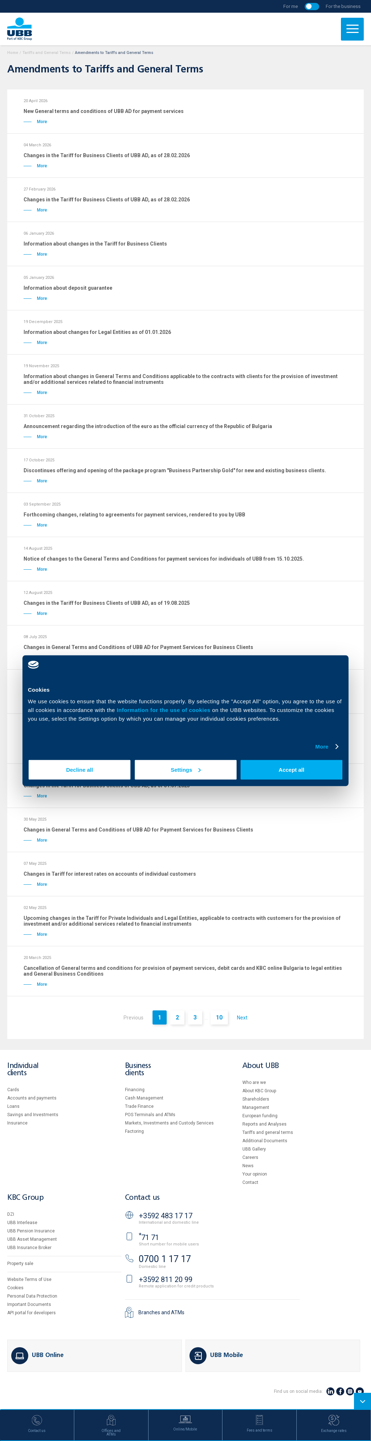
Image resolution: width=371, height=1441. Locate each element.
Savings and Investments (32, 1114)
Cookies (15, 1287)
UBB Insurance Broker (29, 1247)
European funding (260, 1115)
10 (219, 1017)
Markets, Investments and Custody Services (169, 1123)
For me (290, 6)
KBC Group (25, 1197)
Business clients (138, 1070)
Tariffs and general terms (267, 1132)
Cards (13, 1089)
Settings (186, 769)
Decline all (79, 769)
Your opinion (254, 1174)
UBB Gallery (254, 1149)
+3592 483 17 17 (165, 1215)
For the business (343, 6)
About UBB (260, 1066)
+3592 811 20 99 (165, 1279)
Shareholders (255, 1099)
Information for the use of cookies (164, 710)
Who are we (254, 1082)
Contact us (142, 1197)
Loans (13, 1106)
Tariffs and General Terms (46, 52)
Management (255, 1107)
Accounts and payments (32, 1098)
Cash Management (144, 1098)
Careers (250, 1157)
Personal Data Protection (32, 1296)
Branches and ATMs (161, 1312)
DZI (10, 1214)
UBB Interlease (22, 1222)
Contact (250, 1182)
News (248, 1165)
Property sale (20, 1263)
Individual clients (22, 1070)
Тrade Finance (139, 1106)
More (321, 746)
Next (242, 1018)
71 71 (149, 1237)
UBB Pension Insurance (31, 1230)
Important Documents (29, 1304)
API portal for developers (31, 1312)
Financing (135, 1089)
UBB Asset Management (32, 1239)
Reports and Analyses (264, 1124)
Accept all (291, 769)
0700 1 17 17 (165, 1259)
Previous (133, 1018)
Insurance (17, 1123)
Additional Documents (264, 1140)
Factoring (134, 1131)
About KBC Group (259, 1090)
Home (12, 52)
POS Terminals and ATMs (150, 1114)
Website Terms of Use (29, 1279)
